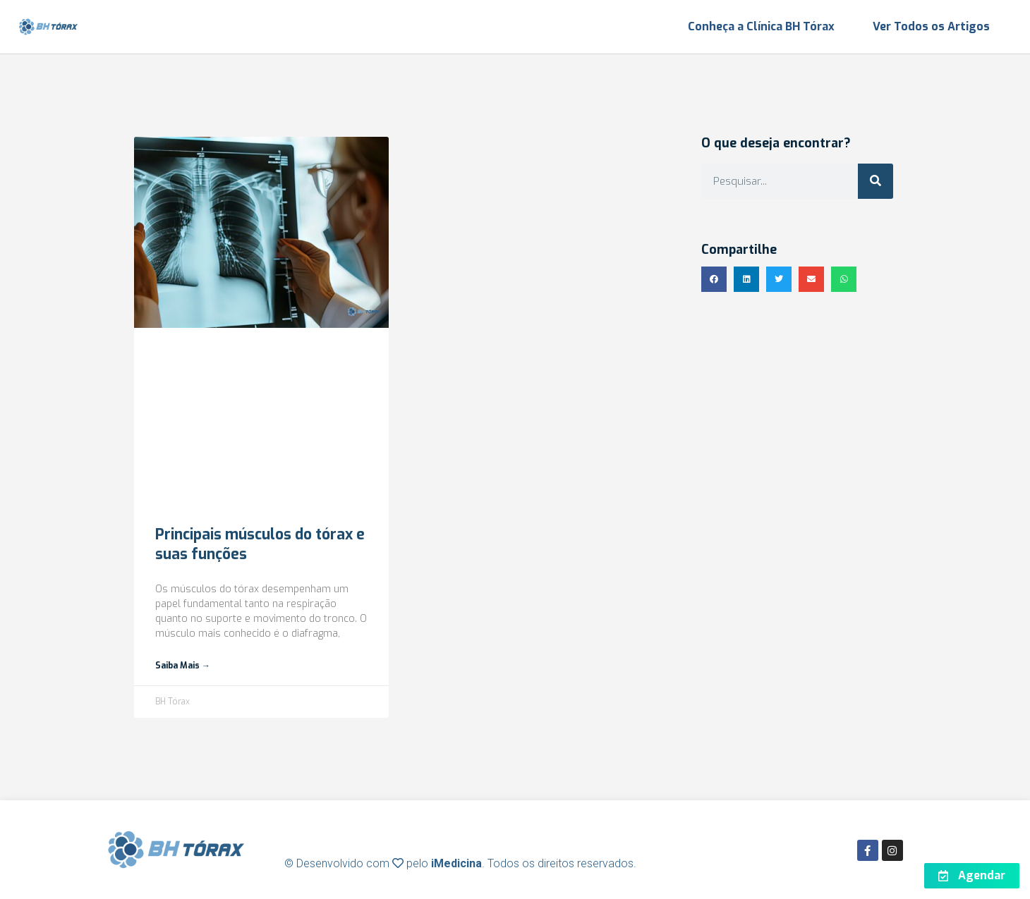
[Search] (875, 181)
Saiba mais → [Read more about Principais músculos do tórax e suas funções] (182, 665)
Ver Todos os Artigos (931, 26)
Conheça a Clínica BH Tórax (761, 26)
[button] (714, 279)
